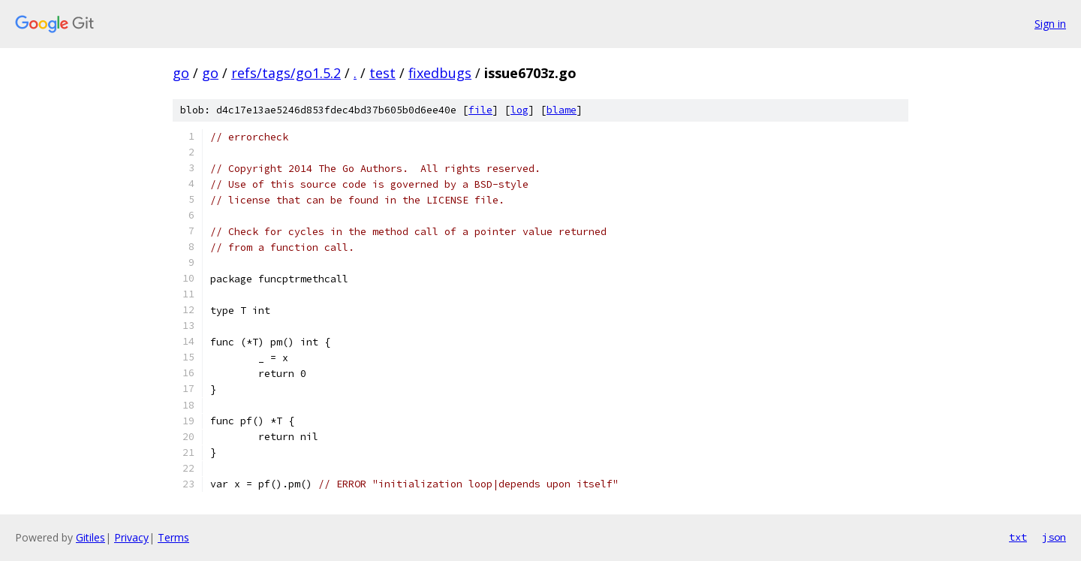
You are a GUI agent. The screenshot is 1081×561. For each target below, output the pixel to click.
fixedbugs (439, 73)
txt (1018, 537)
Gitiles (90, 537)
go (181, 73)
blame (562, 110)
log (519, 110)
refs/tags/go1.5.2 (286, 73)
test (382, 73)
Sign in (1050, 24)
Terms (173, 537)
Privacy (131, 537)
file (480, 110)
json (1054, 537)
